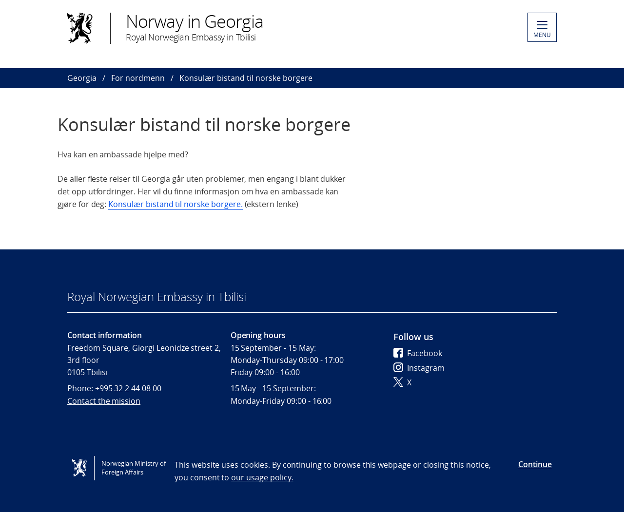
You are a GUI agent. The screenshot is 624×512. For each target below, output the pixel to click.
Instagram (419, 367)
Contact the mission (103, 401)
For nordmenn (138, 78)
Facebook (417, 353)
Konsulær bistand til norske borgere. (175, 204)
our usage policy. (262, 477)
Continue (535, 464)
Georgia (82, 78)
